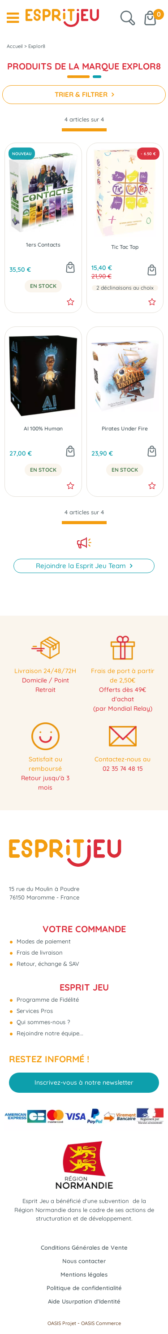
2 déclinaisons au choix (125, 288)
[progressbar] (84, 129)
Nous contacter (84, 1260)
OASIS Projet (61, 1323)
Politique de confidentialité (84, 1287)
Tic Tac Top (124, 247)
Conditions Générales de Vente (84, 1247)
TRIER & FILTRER (82, 94)
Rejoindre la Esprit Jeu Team (82, 565)
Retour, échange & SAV (47, 963)
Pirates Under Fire (125, 429)
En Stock (43, 286)
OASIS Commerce (101, 1323)
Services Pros (34, 1010)
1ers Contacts (43, 245)
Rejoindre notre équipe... (49, 1033)
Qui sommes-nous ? (42, 1021)
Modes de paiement (43, 941)
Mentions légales (84, 1274)
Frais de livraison (39, 952)
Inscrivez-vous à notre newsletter (84, 1082)
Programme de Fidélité (47, 999)
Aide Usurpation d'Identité (84, 1301)
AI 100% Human (43, 429)
